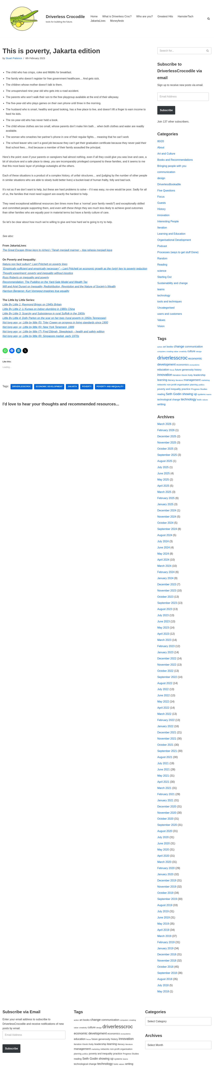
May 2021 (163, 779)
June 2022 (163, 699)
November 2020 (166, 817)
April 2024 (163, 562)
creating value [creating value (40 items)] (172, 353)
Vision (161, 327)
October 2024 (165, 525)
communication (166, 172)
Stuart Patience (14, 58)
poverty (87, 393)
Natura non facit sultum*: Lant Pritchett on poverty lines (35, 265)
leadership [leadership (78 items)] (199, 376)
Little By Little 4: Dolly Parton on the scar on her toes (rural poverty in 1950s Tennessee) (55, 324)
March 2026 (164, 426)
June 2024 (163, 550)
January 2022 (165, 730)
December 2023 (166, 587)
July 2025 (163, 469)
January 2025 (165, 506)
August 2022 (164, 686)
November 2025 (166, 444)
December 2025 (166, 438)
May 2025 (163, 481)
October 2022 (165, 674)
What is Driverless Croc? (117, 16)
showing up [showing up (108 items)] (189, 396)
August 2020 (164, 835)
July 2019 (163, 916)
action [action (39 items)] (159, 348)
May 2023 (163, 631)
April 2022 (163, 711)
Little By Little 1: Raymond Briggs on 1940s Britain (32, 310)
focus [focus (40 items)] (172, 372)
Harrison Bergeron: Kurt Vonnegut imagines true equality (36, 297)
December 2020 (166, 810)
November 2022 (166, 668)
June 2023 (163, 624)
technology (163, 296)
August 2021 (164, 761)
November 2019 (166, 891)
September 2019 (167, 904)
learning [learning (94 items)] (162, 381)
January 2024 (165, 581)
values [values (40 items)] (205, 401)
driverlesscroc (21, 393)
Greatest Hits (165, 16)
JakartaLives (97, 20)
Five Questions (166, 191)
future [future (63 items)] (178, 371)
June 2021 (163, 773)
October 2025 (165, 450)
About (160, 147)
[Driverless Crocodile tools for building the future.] (44, 18)
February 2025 (166, 500)
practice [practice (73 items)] (186, 390)
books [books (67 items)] (170, 348)
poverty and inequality (110, 393)
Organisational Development (174, 240)
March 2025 (164, 494)
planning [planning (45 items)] (194, 386)
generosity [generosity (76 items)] (188, 371)
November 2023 (166, 593)
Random (162, 259)
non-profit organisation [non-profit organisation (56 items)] (178, 386)
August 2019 (164, 910)
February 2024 (166, 575)
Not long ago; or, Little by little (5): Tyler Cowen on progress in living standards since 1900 (56, 328)
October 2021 (165, 748)
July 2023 (163, 618)
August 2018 (164, 984)
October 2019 (165, 897)
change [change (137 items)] (179, 348)
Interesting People (168, 222)
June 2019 (163, 922)
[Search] (208, 18)
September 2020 (167, 829)
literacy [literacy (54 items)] (171, 382)
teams (161, 290)
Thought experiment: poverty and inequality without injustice (38, 279)
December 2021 (166, 736)
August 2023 (164, 612)
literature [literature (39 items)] (179, 382)
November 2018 (166, 966)
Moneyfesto (117, 20)
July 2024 (163, 544)
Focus (161, 197)
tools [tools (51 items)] (199, 401)
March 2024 (164, 568)
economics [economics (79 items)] (182, 366)
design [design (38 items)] (199, 353)
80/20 (160, 141)
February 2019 (166, 947)
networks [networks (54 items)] (161, 386)
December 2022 (166, 662)
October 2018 (165, 972)
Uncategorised (166, 309)
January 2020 (165, 879)
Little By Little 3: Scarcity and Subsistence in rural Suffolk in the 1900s (44, 319)
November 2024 (166, 519)
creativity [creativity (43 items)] (183, 353)
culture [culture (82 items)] (191, 352)
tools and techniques (169, 303)
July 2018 (163, 991)
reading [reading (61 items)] (161, 396)
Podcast (162, 247)
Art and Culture (166, 154)
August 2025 (164, 463)
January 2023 (165, 655)
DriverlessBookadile (169, 185)
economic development (49, 393)
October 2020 (165, 823)
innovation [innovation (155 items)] (164, 376)
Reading (162, 265)
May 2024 (163, 556)
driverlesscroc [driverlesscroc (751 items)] (172, 359)
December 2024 (166, 513)
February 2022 (166, 724)
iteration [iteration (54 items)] (177, 376)
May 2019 (163, 928)
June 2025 (163, 475)
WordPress (32, 1077)
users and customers (169, 315)
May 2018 (163, 997)
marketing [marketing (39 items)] (205, 382)
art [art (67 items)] (164, 348)
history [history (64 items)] (197, 371)
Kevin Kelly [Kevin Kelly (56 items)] (187, 376)
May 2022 (163, 705)
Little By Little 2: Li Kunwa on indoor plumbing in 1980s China (39, 315)
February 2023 (166, 649)
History (161, 209)
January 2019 (165, 953)
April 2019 (163, 935)
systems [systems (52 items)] (202, 396)
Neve (6, 1077)
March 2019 (164, 941)
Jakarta (72, 393)
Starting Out (164, 278)
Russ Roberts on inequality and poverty (26, 283)
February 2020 (166, 873)
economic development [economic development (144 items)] (90, 1039)
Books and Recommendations (175, 160)
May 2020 (163, 854)
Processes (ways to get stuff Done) (178, 253)
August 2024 (164, 537)
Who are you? (144, 16)
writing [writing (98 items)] (161, 406)
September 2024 (167, 531)
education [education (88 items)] (163, 371)
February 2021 (166, 798)
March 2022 (164, 717)
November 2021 (166, 742)
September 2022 (167, 680)
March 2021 (164, 792)
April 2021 (163, 786)
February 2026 (166, 432)
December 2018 (166, 959)
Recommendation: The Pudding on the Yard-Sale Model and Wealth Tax (45, 288)
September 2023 (167, 606)
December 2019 (166, 885)
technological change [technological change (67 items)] (168, 401)
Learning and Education (171, 234)
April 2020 (163, 860)
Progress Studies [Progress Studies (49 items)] (199, 391)
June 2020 (163, 848)
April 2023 (163, 637)
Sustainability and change (172, 284)
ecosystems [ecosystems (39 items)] (194, 367)
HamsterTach (186, 16)
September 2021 (167, 755)
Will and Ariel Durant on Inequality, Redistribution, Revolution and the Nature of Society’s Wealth (59, 292)
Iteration (162, 228)
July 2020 (163, 841)
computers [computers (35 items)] (161, 353)
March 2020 (164, 866)
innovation (163, 216)
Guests (161, 203)
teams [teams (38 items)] (208, 396)
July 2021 (163, 767)
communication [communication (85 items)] (194, 348)
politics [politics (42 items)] (201, 386)
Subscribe (166, 110)
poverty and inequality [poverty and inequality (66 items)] (169, 391)
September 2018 (167, 978)
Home (94, 16)
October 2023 (165, 599)
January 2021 (165, 804)
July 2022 (163, 693)
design (161, 178)
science (161, 272)
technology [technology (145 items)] (188, 401)
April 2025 (163, 488)
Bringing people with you (171, 166)
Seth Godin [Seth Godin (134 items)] (174, 396)
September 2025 (167, 457)
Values (161, 321)
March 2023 (164, 643)
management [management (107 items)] (192, 381)
